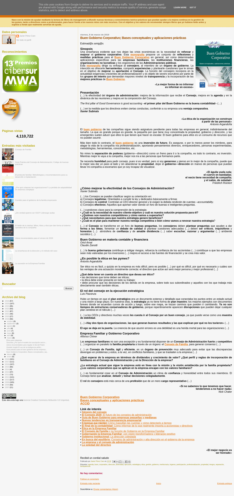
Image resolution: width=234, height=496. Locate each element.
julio (9, 328)
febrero (10, 354)
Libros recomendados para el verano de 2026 (34, 238)
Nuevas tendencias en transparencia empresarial (111, 420)
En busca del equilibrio (138, 439)
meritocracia (164, 464)
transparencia (85, 466)
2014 (7, 369)
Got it (193, 7)
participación (181, 464)
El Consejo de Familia (123, 431)
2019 (7, 319)
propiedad (204, 464)
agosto (10, 326)
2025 (7, 303)
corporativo (103, 464)
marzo (9, 338)
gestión (148, 464)
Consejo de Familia (176, 344)
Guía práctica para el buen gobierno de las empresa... (26, 349)
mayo (9, 333)
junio (9, 331)
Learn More (180, 7)
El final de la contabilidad (137, 425)
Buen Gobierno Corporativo (100, 397)
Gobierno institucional (109, 436)
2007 (7, 387)
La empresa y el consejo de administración (108, 442)
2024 (7, 306)
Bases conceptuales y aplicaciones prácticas (112, 400)
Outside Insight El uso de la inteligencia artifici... (24, 347)
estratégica (136, 464)
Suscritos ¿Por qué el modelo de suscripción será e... (26, 342)
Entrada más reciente (90, 483)
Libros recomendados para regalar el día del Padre (25, 345)
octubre (10, 321)
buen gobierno (93, 129)
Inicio (158, 483)
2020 (7, 316)
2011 (7, 377)
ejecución (127, 464)
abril (9, 335)
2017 (7, 362)
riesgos (212, 464)
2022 (7, 311)
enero (9, 357)
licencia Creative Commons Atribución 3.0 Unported (46, 400)
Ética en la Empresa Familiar (99, 428)
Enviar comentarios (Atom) (105, 489)
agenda (91, 464)
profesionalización (193, 464)
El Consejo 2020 (117, 414)
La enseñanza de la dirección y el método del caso (36, 251)
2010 (7, 380)
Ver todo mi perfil (23, 40)
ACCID (85, 403)
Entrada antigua (224, 483)
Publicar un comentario (89, 479)
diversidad (119, 464)
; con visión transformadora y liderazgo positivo (128, 434)
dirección (111, 464)
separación (220, 464)
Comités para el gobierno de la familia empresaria (36, 200)
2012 (7, 374)
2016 (7, 364)
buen (96, 464)
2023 (7, 309)
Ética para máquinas (14, 340)
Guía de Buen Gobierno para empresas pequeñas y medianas (119, 417)
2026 (7, 301)
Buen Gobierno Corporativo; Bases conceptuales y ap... (27, 352)
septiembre (11, 324)
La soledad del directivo (96, 445)
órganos (172, 464)
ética (143, 464)
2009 (7, 382)
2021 (7, 314)
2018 (7, 359)
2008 (7, 385)
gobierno (155, 464)
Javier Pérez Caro (27, 36)
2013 (7, 372)
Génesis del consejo (94, 412)
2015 (7, 367)
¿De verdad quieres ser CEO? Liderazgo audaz (35, 213)
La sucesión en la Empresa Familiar (30, 263)
